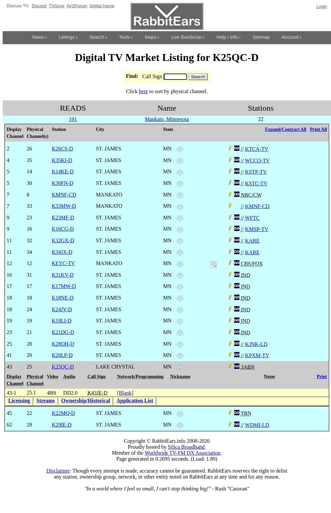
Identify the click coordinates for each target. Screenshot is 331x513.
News (38, 37)
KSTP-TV (256, 172)
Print (322, 376)
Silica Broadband (186, 447)
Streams (45, 400)
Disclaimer (58, 471)
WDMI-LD (257, 425)
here (143, 91)
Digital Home (102, 5)
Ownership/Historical (85, 400)
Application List (134, 400)
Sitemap (261, 37)
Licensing (19, 400)
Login (321, 6)
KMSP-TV (256, 229)
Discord (39, 5)
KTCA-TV (256, 149)
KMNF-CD (257, 206)
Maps (150, 37)
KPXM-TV (257, 355)
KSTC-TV (256, 183)
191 (73, 119)
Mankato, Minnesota (167, 119)
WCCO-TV (257, 160)
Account (290, 37)
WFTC (252, 218)
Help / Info (227, 37)
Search (97, 37)
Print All (318, 129)
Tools (124, 37)
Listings (66, 37)
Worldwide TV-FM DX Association (183, 453)
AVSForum (76, 5)
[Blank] (125, 393)
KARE (252, 241)
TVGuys (56, 5)
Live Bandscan (186, 37)
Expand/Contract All (285, 129)
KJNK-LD (256, 344)
